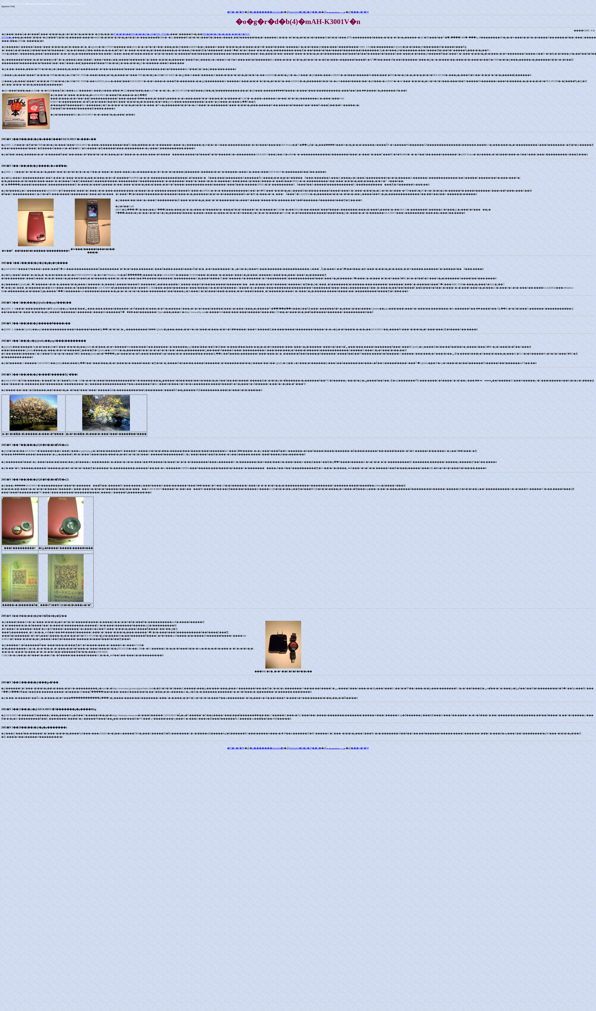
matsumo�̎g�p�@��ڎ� (305, 12)
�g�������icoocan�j (336, 12)
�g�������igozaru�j (267, 12)
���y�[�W (360, 12)
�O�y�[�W (236, 12)
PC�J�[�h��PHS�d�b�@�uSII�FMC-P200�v (141, 34)
